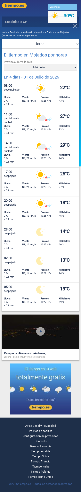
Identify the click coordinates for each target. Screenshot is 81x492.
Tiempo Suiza (40, 456)
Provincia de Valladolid (22, 32)
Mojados (39, 32)
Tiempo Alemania (40, 446)
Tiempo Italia (40, 466)
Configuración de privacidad (40, 436)
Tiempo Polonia (40, 471)
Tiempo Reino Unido (40, 476)
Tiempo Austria (40, 451)
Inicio (4, 32)
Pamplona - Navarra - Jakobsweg (25, 353)
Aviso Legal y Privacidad (40, 425)
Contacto (41, 441)
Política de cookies (40, 430)
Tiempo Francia (40, 461)
